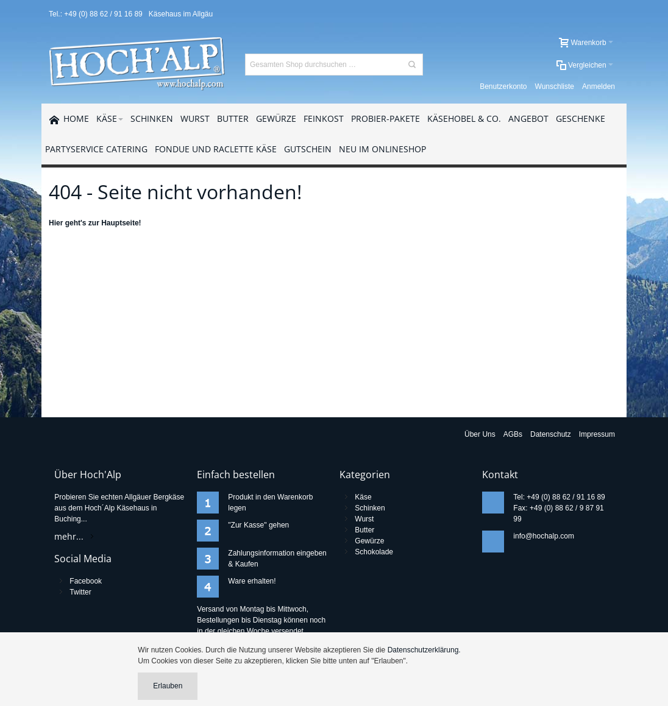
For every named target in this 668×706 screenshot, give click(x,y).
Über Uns (480, 434)
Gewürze (369, 541)
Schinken (370, 508)
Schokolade (374, 552)
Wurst (364, 519)
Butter (364, 530)
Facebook (85, 581)
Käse (363, 497)
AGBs (512, 434)
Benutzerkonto (503, 86)
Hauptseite (119, 223)
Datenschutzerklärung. (424, 650)
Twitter (80, 592)
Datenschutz (550, 434)
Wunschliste (554, 86)
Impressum (597, 434)
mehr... (69, 536)
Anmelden (598, 86)
